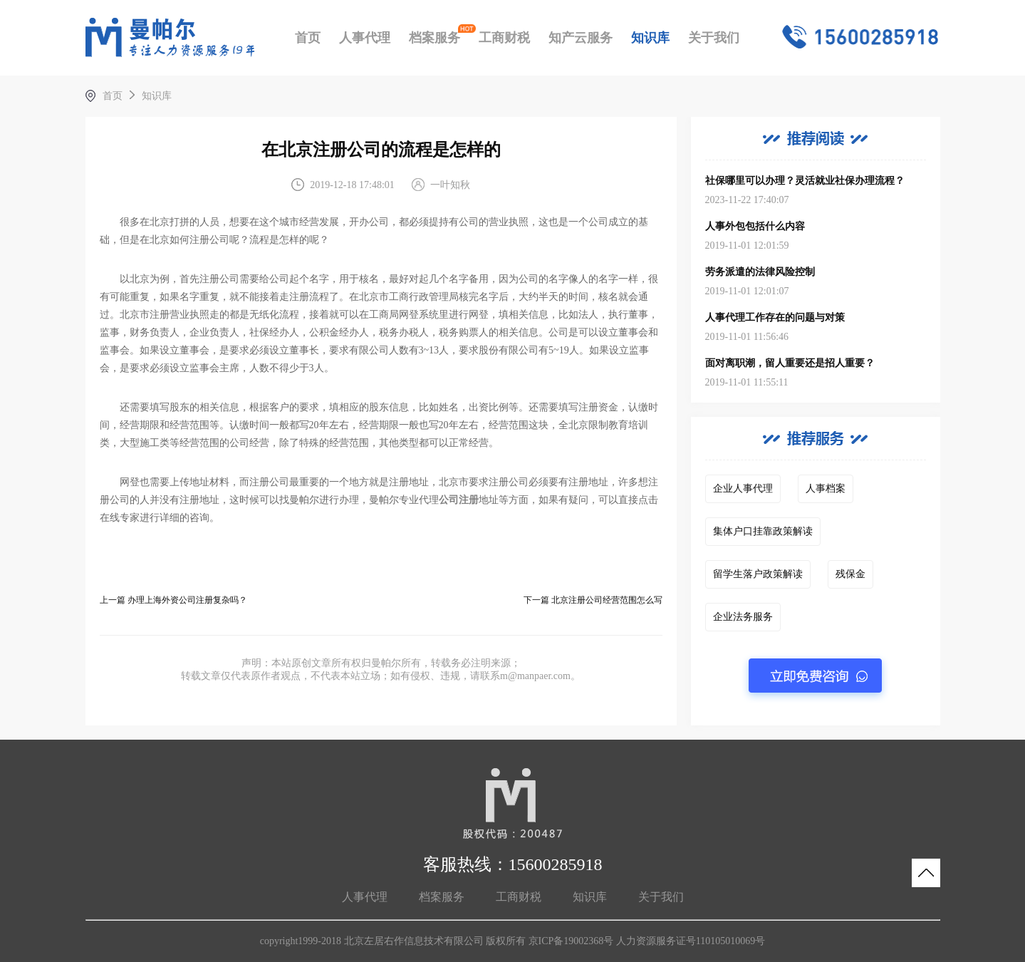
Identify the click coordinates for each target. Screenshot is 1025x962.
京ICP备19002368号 (571, 941)
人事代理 (364, 38)
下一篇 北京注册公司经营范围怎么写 (593, 600)
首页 (308, 38)
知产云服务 (580, 38)
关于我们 (713, 38)
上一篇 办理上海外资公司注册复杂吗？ (173, 600)
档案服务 (434, 38)
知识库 (650, 38)
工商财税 (504, 38)
